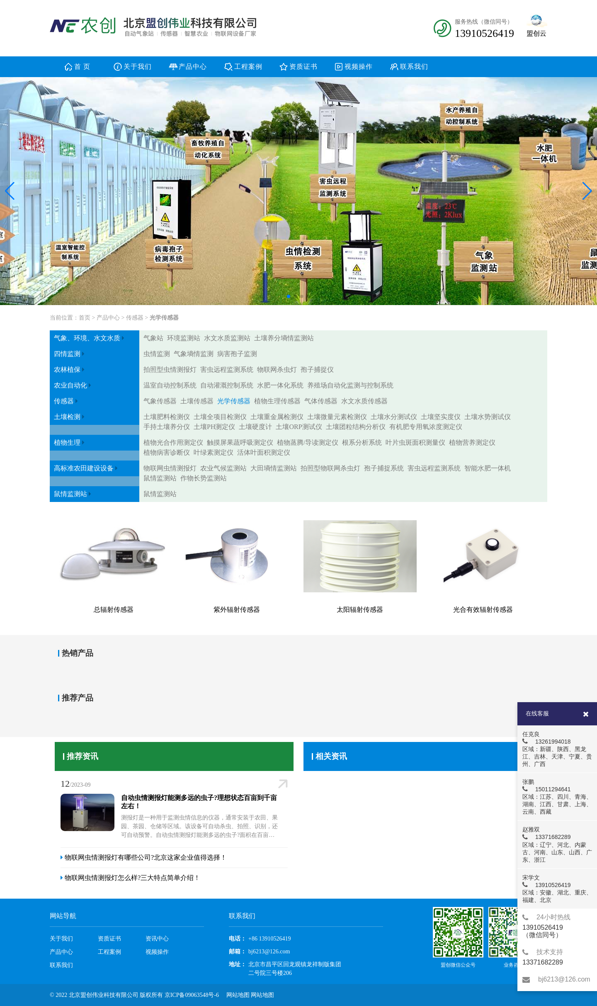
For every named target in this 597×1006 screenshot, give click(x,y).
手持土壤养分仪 (166, 426)
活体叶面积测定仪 (263, 452)
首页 (84, 318)
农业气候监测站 (223, 468)
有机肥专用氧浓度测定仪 (425, 426)
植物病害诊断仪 (166, 452)
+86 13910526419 (269, 939)
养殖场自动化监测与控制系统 (350, 385)
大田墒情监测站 (273, 468)
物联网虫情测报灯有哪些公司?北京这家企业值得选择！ (144, 857)
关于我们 (138, 66)
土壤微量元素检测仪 (337, 416)
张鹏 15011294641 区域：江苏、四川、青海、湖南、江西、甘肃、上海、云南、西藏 (557, 796)
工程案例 (248, 66)
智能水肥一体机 (487, 468)
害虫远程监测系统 (226, 369)
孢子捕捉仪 (317, 369)
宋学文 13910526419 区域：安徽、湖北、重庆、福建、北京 (557, 888)
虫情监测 (156, 353)
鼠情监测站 (160, 478)
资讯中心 (157, 939)
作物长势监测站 (203, 478)
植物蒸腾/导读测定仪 (307, 442)
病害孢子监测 (237, 353)
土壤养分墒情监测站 (284, 338)
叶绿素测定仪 (213, 452)
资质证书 (303, 66)
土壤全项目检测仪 (220, 416)
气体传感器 (320, 401)
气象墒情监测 (194, 353)
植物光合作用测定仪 (173, 442)
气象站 (153, 338)
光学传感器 (164, 318)
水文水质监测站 (227, 338)
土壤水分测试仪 (394, 416)
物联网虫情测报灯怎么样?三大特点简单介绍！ (130, 877)
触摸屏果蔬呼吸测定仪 (240, 442)
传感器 (134, 318)
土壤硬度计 (255, 426)
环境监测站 (183, 338)
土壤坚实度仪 (441, 416)
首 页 (82, 66)
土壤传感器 (197, 401)
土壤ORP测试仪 (299, 426)
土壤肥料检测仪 (166, 416)
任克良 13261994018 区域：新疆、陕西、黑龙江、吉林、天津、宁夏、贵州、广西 (557, 749)
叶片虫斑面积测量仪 (415, 442)
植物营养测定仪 (472, 442)
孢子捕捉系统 (384, 468)
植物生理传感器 (277, 401)
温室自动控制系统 (170, 385)
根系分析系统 (362, 442)
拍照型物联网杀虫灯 (330, 468)
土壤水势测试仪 (487, 416)
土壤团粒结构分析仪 (356, 426)
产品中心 (193, 66)
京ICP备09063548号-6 (192, 995)
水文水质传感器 (364, 401)
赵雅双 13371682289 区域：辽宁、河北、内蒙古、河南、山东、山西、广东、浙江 (557, 844)
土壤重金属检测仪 (276, 416)
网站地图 (238, 995)
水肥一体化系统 (280, 385)
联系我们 (414, 66)
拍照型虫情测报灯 (170, 369)
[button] (9, 191)
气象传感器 (160, 401)
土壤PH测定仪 (214, 426)
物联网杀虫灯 (277, 369)
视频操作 (359, 66)
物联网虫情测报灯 (170, 468)
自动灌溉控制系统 (226, 385)
